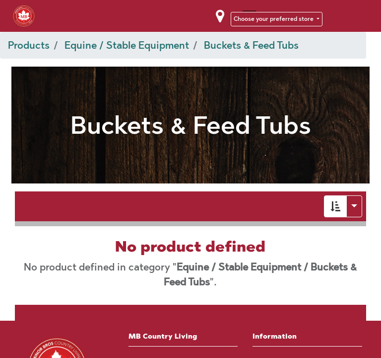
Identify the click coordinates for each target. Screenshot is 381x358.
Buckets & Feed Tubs (251, 45)
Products (29, 45)
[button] (335, 206)
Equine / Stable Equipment (126, 45)
